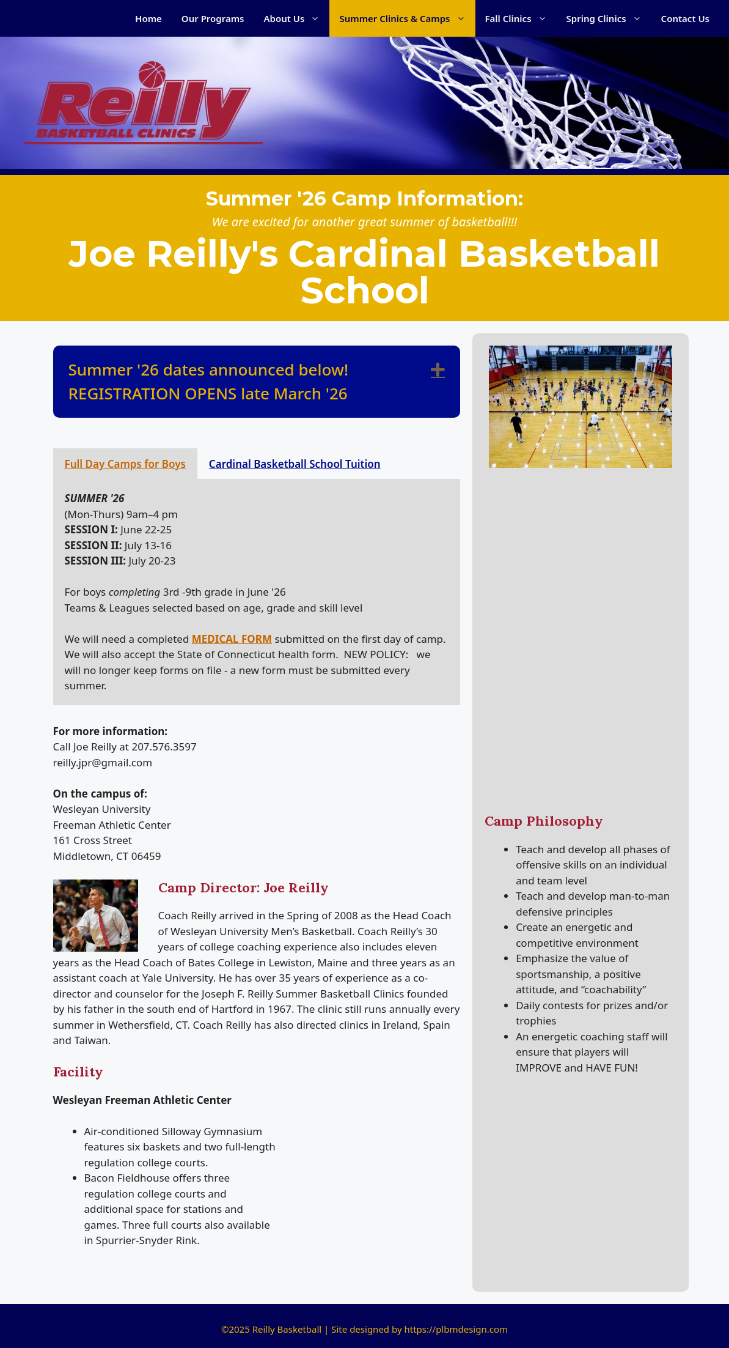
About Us (297, 18)
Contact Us (685, 18)
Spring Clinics (608, 18)
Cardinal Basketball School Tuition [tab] (295, 464)
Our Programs (212, 18)
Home (148, 18)
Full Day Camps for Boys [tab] (125, 464)
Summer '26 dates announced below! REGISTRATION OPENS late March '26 (208, 381)
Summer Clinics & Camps (407, 18)
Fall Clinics (521, 18)
